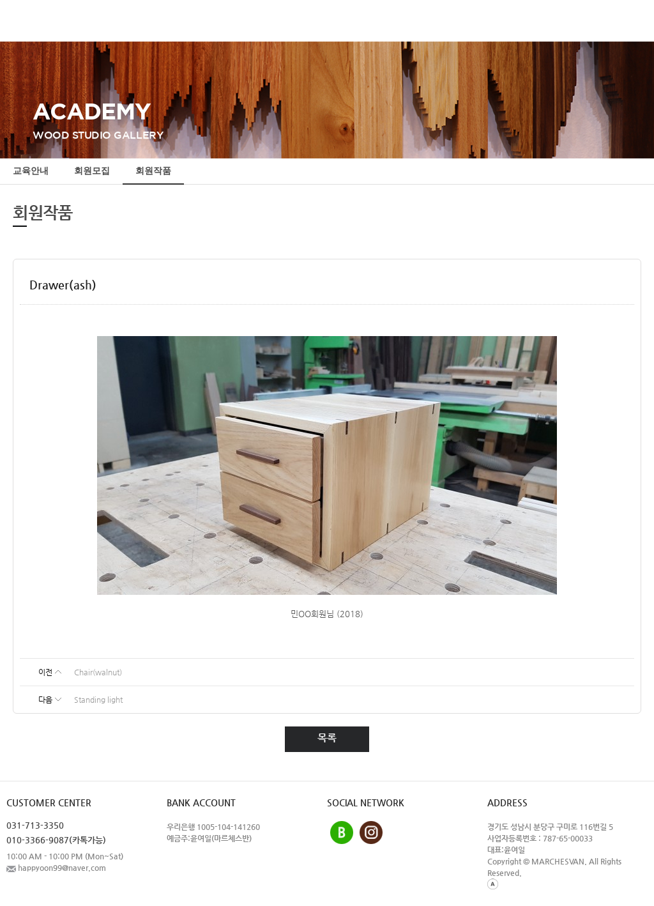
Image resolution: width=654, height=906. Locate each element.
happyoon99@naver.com (56, 867)
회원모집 (92, 171)
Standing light (98, 699)
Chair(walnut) (98, 672)
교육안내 (31, 171)
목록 (327, 738)
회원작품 (153, 171)
